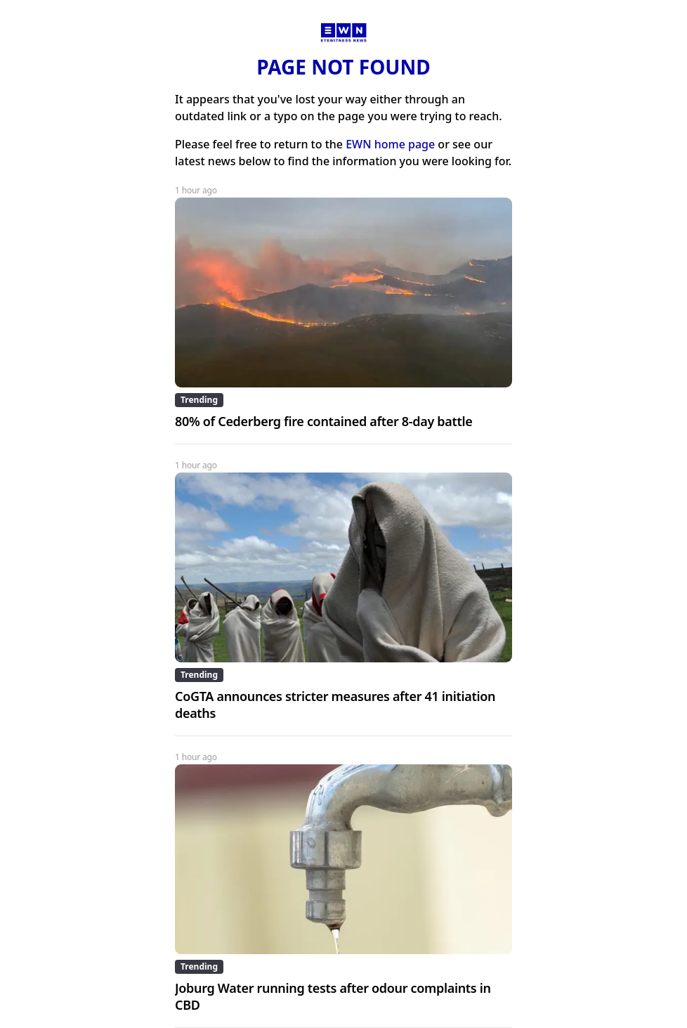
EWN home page (390, 144)
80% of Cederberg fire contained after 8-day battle (323, 421)
